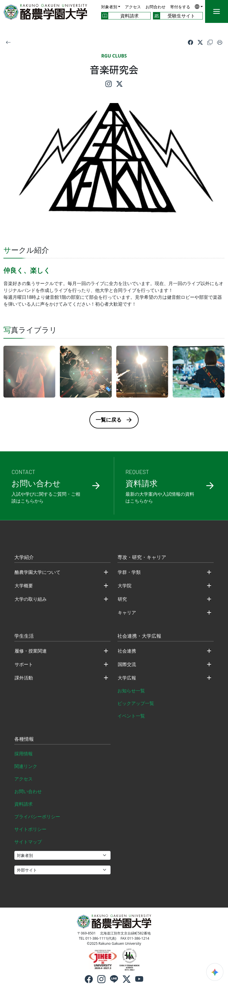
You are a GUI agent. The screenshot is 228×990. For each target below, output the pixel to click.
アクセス (133, 6)
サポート (24, 664)
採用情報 (23, 753)
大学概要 (24, 585)
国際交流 (127, 664)
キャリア (127, 612)
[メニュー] (216, 11)
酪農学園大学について (37, 572)
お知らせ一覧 (131, 690)
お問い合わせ (28, 791)
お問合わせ (156, 6)
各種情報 (24, 739)
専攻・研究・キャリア (141, 557)
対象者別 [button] (109, 6)
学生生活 (24, 636)
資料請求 (23, 804)
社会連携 (127, 651)
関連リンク (25, 766)
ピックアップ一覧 (135, 703)
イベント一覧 (131, 716)
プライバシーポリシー (37, 816)
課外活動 (24, 678)
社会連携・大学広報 (139, 636)
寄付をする (180, 6)
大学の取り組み (31, 599)
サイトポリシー (30, 829)
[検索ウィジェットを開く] (215, 972)
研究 (122, 599)
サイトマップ (28, 842)
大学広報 (127, 678)
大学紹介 (24, 557)
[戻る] (8, 42)
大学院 (124, 585)
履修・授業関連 (31, 651)
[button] (199, 6)
